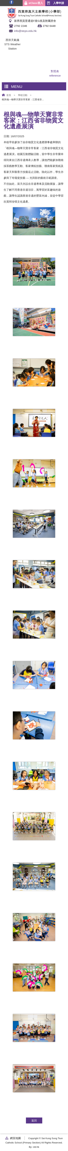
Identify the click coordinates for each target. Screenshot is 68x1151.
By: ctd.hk (34, 1147)
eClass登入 (36, 3)
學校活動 (22, 95)
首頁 (8, 95)
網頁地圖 (15, 1138)
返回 (34, 1120)
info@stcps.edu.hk (25, 30)
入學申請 (58, 3)
